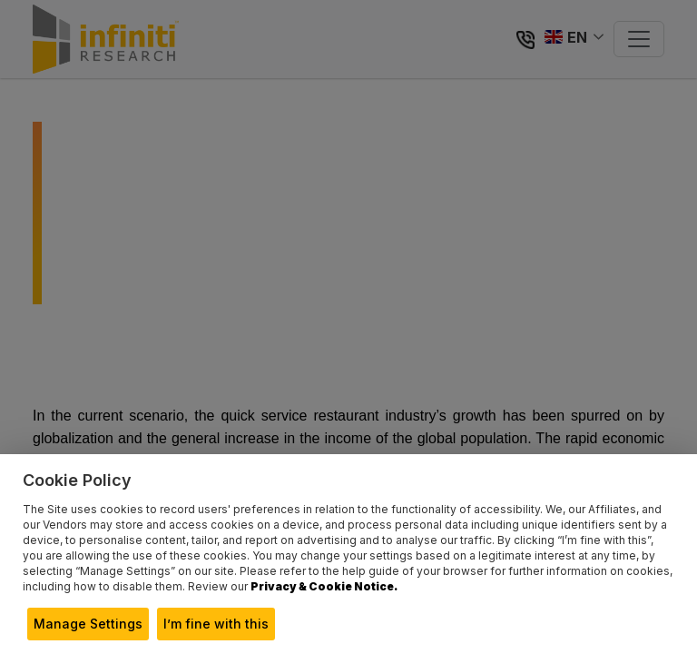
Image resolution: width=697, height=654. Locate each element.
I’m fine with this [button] (216, 623)
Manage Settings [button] (88, 623)
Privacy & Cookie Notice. (324, 586)
